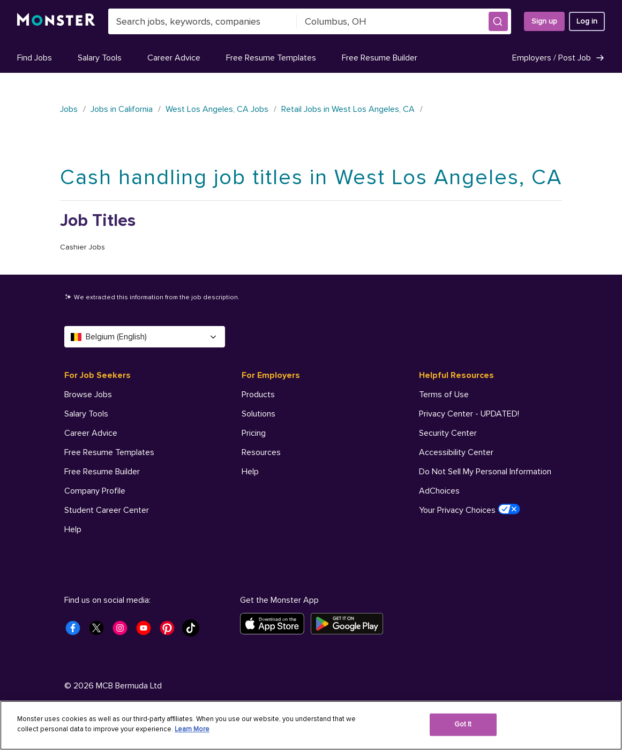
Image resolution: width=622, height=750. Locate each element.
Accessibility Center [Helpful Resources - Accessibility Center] (456, 452)
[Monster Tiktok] (194, 631)
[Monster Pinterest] (170, 631)
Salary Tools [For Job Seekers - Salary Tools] (86, 413)
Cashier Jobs (82, 247)
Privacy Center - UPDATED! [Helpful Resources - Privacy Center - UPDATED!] (469, 413)
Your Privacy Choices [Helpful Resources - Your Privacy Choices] (469, 510)
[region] (311, 725)
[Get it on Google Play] (350, 623)
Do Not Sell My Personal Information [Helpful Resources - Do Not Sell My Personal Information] (485, 471)
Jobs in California (122, 109)
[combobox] (202, 21)
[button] (498, 21)
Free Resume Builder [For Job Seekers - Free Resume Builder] (102, 471)
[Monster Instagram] (123, 631)
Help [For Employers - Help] (250, 471)
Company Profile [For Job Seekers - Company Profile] (94, 491)
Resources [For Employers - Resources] (261, 452)
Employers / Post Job (558, 57)
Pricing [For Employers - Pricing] (254, 433)
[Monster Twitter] (99, 631)
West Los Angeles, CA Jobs (217, 109)
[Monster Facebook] (76, 631)
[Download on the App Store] (275, 623)
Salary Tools (100, 57)
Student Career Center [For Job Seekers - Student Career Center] (106, 510)
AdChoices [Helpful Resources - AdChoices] (439, 491)
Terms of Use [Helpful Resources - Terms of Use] (444, 394)
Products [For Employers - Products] (258, 394)
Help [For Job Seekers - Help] (72, 529)
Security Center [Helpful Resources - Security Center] (448, 433)
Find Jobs (34, 57)
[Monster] (56, 21)
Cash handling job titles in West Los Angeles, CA (311, 177)
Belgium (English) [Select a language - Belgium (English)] (145, 336)
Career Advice (173, 57)
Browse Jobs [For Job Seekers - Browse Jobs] (88, 394)
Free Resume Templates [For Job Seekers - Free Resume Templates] (109, 452)
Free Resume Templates (271, 57)
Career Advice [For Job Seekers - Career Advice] (90, 433)
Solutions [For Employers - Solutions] (258, 413)
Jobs (69, 109)
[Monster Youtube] (147, 631)
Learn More (192, 729)
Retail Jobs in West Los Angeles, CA (348, 109)
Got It (463, 724)
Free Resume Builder (379, 57)
